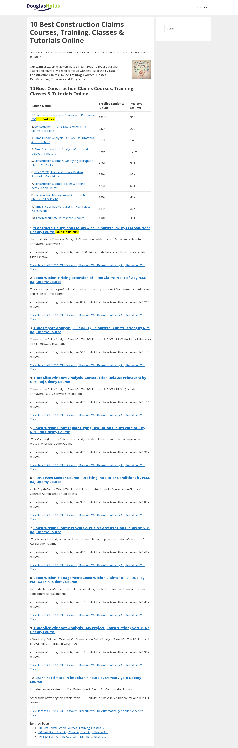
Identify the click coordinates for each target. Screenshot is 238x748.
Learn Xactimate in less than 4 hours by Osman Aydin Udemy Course (85, 679)
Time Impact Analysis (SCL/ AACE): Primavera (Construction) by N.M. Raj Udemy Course (90, 330)
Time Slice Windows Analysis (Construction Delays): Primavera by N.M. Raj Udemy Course (88, 379)
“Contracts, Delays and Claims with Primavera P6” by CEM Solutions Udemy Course (90, 230)
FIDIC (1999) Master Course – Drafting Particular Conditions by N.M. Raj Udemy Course (90, 479)
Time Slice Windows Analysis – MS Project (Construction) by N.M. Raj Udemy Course (90, 629)
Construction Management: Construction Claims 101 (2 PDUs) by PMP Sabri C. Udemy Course (87, 579)
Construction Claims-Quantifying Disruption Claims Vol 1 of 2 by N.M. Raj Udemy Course (87, 430)
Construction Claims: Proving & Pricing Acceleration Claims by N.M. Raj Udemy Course (90, 529)
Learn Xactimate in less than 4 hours (60, 218)
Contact (201, 7)
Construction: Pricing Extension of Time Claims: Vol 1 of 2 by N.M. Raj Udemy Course (88, 279)
